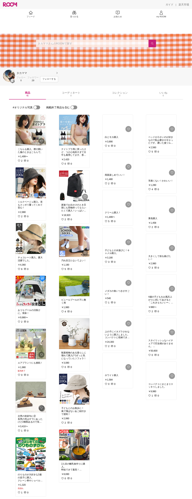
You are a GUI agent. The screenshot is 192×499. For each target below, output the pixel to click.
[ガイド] (169, 4)
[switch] (36, 107)
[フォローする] (49, 79)
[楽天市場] (183, 4)
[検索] (152, 43)
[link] (31, 130)
